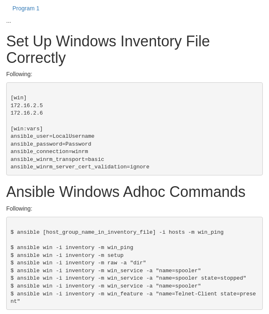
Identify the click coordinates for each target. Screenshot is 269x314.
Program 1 (25, 8)
